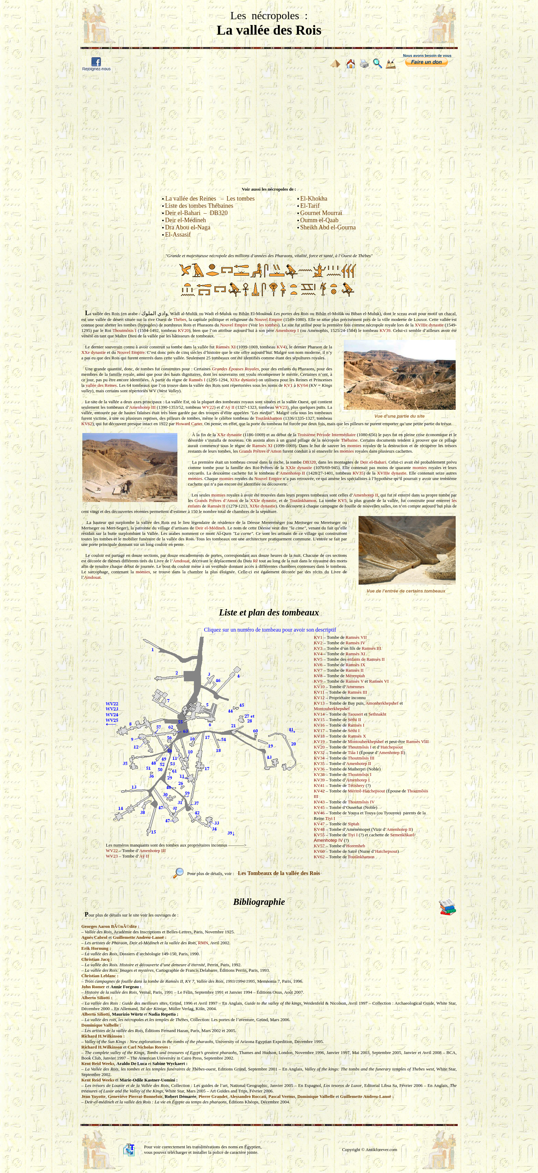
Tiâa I (353, 752)
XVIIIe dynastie (429, 324)
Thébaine (349, 440)
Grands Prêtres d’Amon (260, 451)
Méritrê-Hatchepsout (366, 790)
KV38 (319, 774)
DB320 (309, 462)
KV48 (319, 829)
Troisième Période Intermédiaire (326, 434)
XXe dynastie (93, 352)
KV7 (318, 670)
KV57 (319, 845)
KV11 (319, 692)
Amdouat (181, 560)
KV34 (319, 758)
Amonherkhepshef (381, 703)
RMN (203, 942)
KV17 (319, 730)
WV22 (208, 407)
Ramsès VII (356, 637)
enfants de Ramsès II (366, 659)
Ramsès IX (355, 664)
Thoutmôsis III (361, 758)
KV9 (318, 681)
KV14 (319, 714)
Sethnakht (377, 714)
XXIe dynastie (298, 467)
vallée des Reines (101, 385)
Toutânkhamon (268, 418)
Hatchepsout (392, 747)
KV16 (319, 725)
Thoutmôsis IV (361, 801)
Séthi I (354, 730)
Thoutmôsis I (125, 330)
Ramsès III (371, 648)
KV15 (319, 719)
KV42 (319, 790)
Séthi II (354, 719)
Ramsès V (355, 681)
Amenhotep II (292, 473)
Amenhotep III (142, 407)
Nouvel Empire (268, 319)
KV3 (318, 648)
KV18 (319, 736)
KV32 (319, 752)
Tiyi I (330, 818)
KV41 (319, 785)
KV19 (319, 741)
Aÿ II (229, 407)
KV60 (319, 851)
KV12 (319, 697)
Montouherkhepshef (332, 708)
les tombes (268, 324)
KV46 (319, 812)
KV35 (358, 473)
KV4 (281, 346)
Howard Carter (189, 423)
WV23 (281, 407)
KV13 (319, 703)
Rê (255, 560)
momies (354, 445)
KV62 (86, 423)
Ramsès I (197, 379)
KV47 (319, 823)
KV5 (342, 500)
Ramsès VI (379, 681)
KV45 (319, 807)
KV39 (384, 330)
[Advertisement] (269, 127)
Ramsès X (357, 736)
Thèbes (179, 319)
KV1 (288, 385)
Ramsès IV (355, 642)
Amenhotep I (287, 330)
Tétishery (356, 785)
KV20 (183, 330)
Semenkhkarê (402, 834)
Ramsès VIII (417, 741)
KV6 (318, 664)
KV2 (318, 642)
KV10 (319, 686)
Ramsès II (216, 505)
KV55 (319, 834)
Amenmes (355, 686)
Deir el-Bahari (373, 462)
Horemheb (355, 845)
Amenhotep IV (328, 840)
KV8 (318, 675)
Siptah (353, 823)
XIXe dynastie (243, 379)
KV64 (302, 385)
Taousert (355, 714)
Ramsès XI (226, 346)
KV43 (319, 801)
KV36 (319, 768)
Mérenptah (355, 675)
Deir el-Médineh (210, 527)
